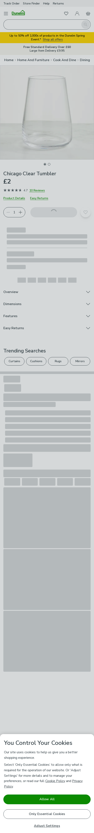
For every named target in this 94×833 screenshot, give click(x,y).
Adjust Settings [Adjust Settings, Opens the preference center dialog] (47, 826)
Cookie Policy (55, 781)
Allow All (47, 799)
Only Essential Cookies (47, 814)
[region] (47, 783)
